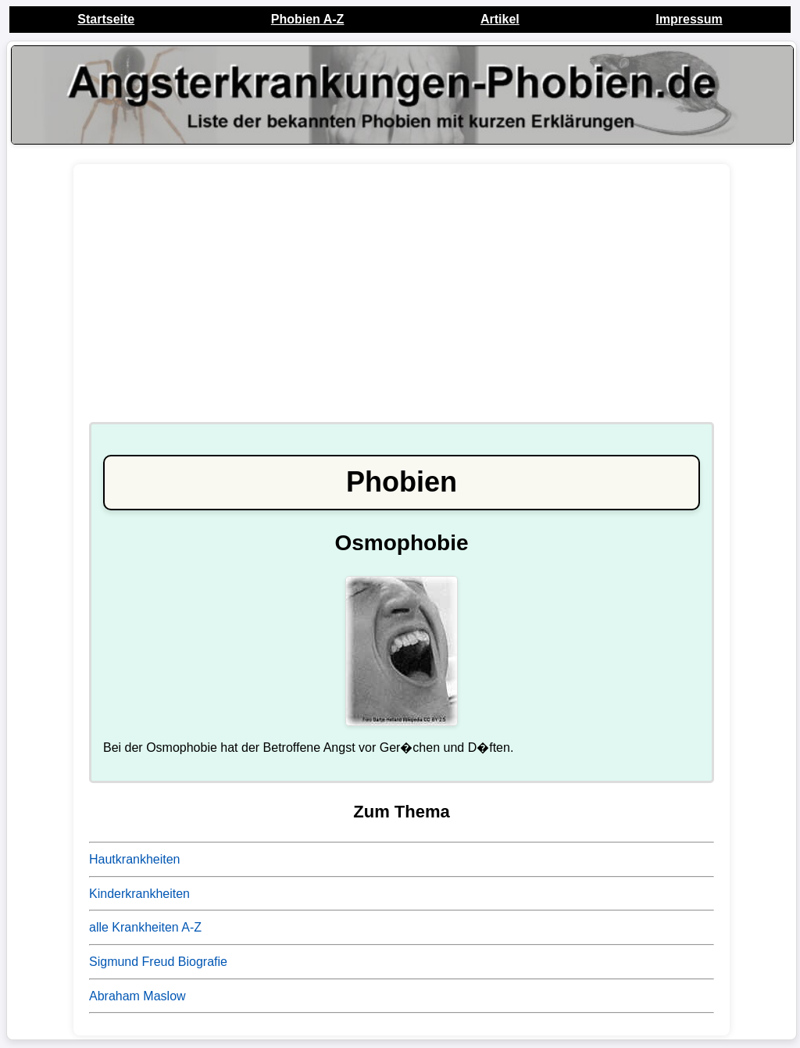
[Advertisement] (401, 300)
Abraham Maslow (137, 996)
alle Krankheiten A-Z (145, 927)
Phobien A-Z (308, 19)
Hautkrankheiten (134, 859)
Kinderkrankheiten (139, 893)
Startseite (105, 19)
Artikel (500, 19)
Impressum (688, 19)
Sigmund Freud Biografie (158, 961)
